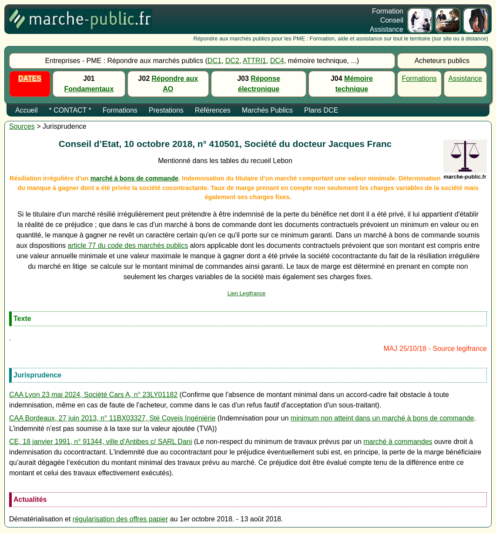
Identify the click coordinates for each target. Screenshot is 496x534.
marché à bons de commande (134, 178)
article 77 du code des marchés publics (128, 245)
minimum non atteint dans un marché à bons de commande (382, 418)
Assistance (465, 78)
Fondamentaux (89, 89)
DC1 (214, 60)
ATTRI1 (254, 60)
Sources (22, 126)
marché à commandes (397, 441)
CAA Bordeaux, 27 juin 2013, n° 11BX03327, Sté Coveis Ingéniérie (112, 418)
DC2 (232, 60)
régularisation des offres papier (120, 519)
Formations (419, 78)
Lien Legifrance (247, 293)
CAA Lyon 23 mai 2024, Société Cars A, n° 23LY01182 (93, 394)
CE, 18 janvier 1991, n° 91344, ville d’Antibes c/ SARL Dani (100, 441)
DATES (29, 78)
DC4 (277, 60)
